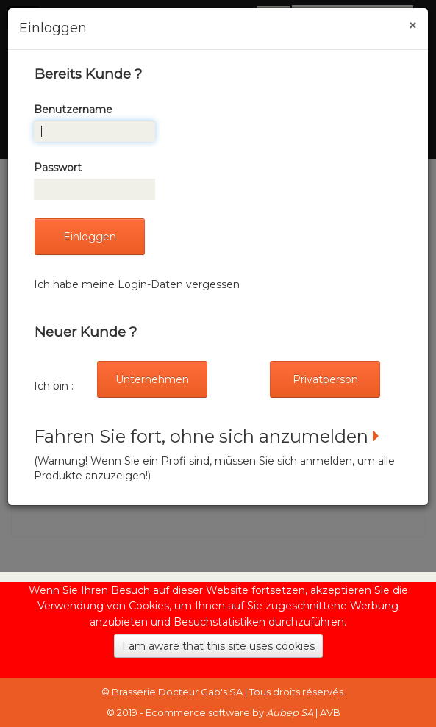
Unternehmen (152, 379)
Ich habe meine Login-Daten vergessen (137, 284)
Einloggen (89, 236)
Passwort (58, 167)
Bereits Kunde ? (88, 73)
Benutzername (73, 109)
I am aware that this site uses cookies (218, 646)
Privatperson (325, 379)
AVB (330, 712)
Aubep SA (289, 712)
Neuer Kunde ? (86, 331)
